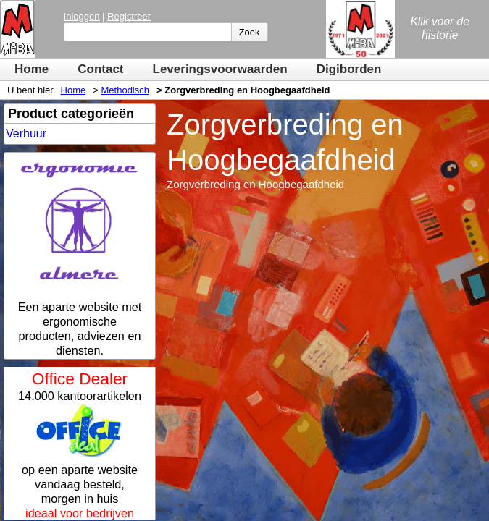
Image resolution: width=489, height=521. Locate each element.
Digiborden (349, 69)
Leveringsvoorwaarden (220, 69)
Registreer (129, 16)
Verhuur (26, 133)
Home (31, 69)
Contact (100, 69)
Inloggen (82, 16)
